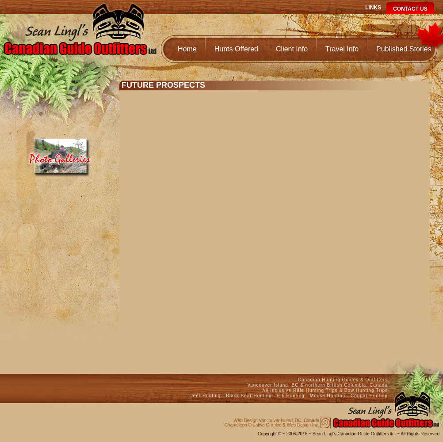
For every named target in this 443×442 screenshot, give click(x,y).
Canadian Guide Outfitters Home (80, 38)
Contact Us (410, 9)
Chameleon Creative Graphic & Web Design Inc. (272, 423)
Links (373, 7)
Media (61, 153)
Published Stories (404, 49)
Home (187, 49)
